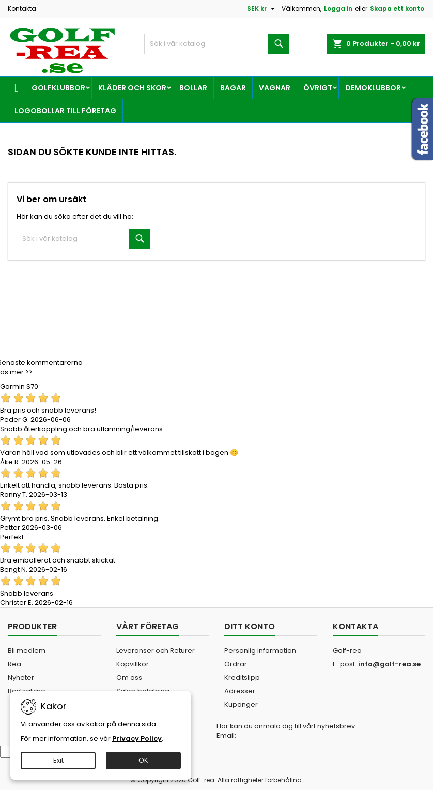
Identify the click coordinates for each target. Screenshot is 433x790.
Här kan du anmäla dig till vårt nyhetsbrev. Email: (286, 731)
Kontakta (22, 8)
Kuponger (241, 704)
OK (143, 760)
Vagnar (274, 88)
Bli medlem (26, 651)
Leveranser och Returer (155, 651)
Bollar (193, 88)
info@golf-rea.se (389, 664)
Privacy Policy (137, 738)
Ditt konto (249, 626)
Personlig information (260, 651)
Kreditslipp (242, 677)
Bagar (233, 88)
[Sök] (216, 44)
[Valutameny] (262, 9)
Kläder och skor (132, 88)
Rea (14, 664)
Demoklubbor (373, 88)
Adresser (239, 691)
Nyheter (21, 677)
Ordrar (235, 664)
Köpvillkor (132, 664)
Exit (58, 760)
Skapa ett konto (397, 8)
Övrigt (317, 88)
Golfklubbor (58, 88)
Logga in (338, 8)
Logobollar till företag (65, 110)
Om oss (129, 677)
